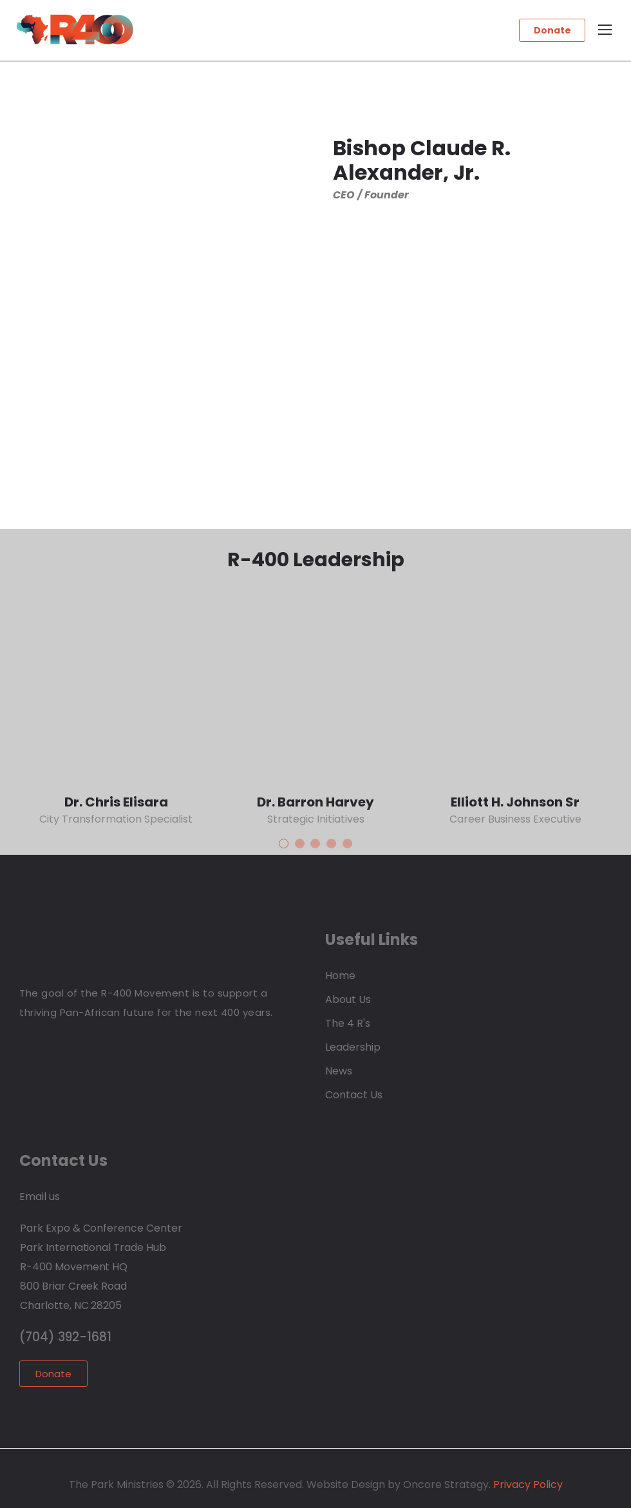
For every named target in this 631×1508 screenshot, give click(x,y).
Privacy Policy (527, 1484)
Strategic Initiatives (315, 819)
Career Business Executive (515, 819)
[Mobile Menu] (605, 30)
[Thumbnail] (116, 687)
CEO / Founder (371, 194)
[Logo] (74, 29)
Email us (39, 1196)
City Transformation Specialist (116, 819)
